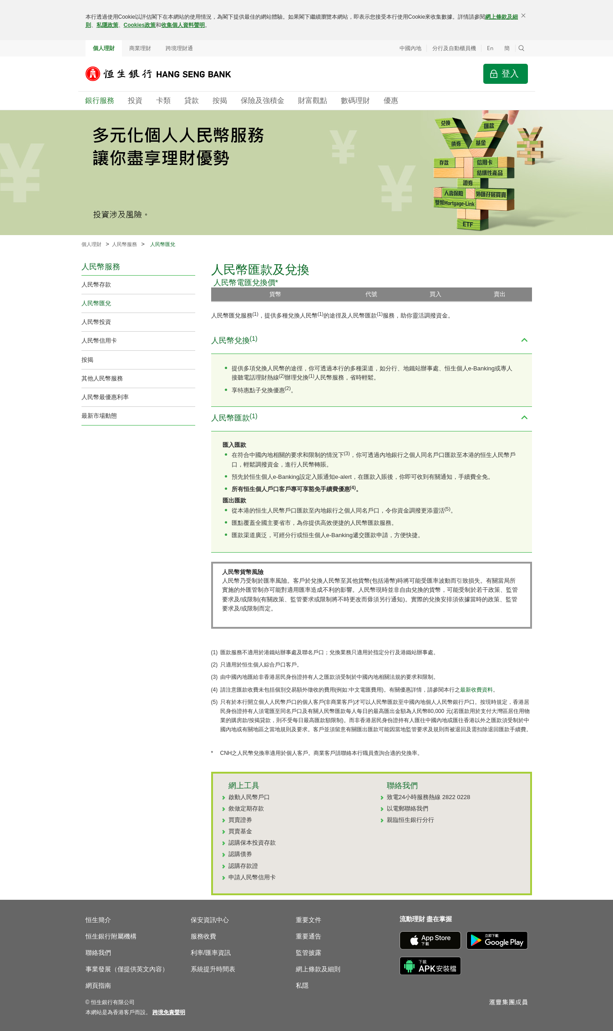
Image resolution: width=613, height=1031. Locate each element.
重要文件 (308, 919)
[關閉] (523, 15)
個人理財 (104, 48)
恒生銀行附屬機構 (111, 936)
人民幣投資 (96, 321)
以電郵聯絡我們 (407, 808)
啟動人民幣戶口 (249, 797)
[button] (521, 48)
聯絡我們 (98, 952)
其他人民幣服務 (102, 378)
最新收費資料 (476, 690)
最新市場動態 (99, 415)
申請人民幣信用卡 (252, 877)
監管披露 (308, 952)
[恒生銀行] (165, 74)
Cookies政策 (140, 25)
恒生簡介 (98, 919)
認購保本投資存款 (252, 842)
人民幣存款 (96, 284)
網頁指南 (98, 985)
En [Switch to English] (490, 48)
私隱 (302, 985)
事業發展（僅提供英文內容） (127, 969)
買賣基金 (240, 831)
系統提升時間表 (213, 969)
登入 (510, 73)
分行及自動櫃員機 (454, 48)
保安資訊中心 (210, 919)
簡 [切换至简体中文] (507, 48)
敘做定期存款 (246, 808)
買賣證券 (240, 819)
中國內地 (410, 48)
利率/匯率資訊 (211, 952)
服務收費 (203, 936)
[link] (168, 1012)
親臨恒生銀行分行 (410, 819)
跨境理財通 (179, 48)
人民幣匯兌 (96, 303)
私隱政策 (107, 25)
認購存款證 (243, 865)
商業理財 (140, 48)
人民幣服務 (124, 244)
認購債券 (240, 854)
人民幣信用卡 (99, 340)
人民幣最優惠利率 (105, 397)
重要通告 (308, 936)
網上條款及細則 (318, 969)
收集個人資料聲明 (183, 25)
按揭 (87, 359)
